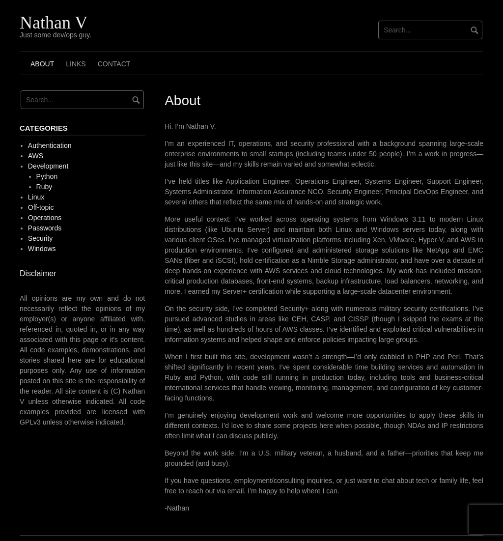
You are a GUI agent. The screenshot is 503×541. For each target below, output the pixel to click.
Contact (114, 64)
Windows (42, 249)
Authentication (50, 145)
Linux (36, 197)
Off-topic (41, 207)
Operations (44, 218)
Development (48, 166)
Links (75, 64)
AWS (35, 156)
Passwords (44, 228)
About (42, 64)
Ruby (44, 187)
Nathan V (53, 22)
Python (47, 176)
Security (40, 238)
